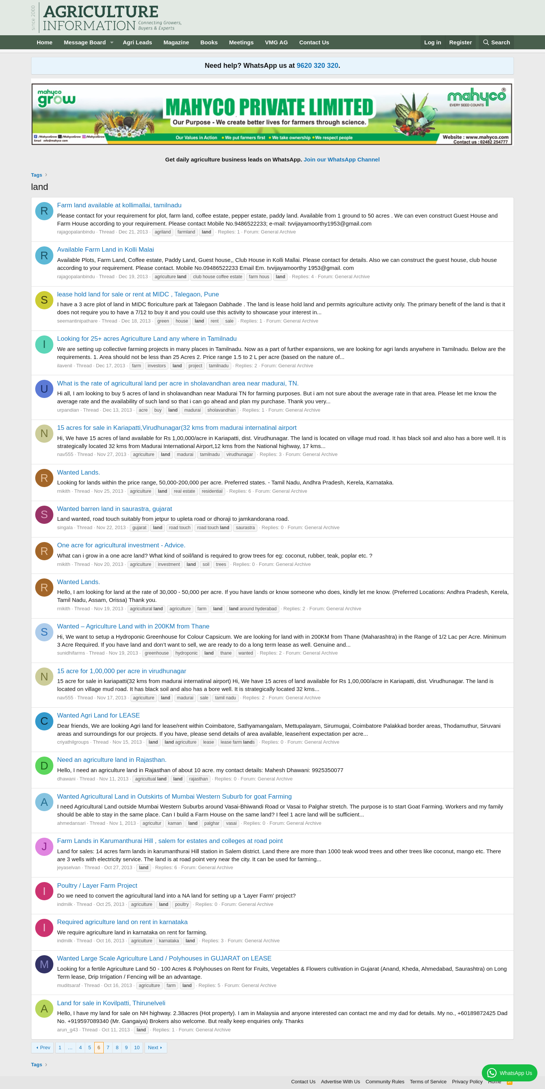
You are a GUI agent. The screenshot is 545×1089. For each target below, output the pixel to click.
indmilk (64, 904)
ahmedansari (71, 823)
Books (209, 42)
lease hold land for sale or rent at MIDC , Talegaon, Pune (138, 294)
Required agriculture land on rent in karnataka (122, 922)
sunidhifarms (71, 653)
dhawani (66, 779)
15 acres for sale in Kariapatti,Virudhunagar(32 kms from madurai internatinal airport (177, 427)
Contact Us (314, 42)
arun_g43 (67, 1030)
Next (153, 1047)
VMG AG (276, 42)
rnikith (63, 491)
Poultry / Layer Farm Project (97, 885)
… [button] (70, 1047)
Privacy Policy (467, 1081)
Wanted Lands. (78, 472)
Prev (45, 1047)
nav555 (65, 454)
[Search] (496, 42)
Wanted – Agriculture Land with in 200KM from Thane (133, 626)
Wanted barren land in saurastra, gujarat (114, 508)
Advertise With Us (340, 1081)
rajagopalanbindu (76, 232)
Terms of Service (428, 1081)
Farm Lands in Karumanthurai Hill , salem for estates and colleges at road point (170, 841)
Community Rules (385, 1081)
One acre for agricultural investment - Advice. (121, 545)
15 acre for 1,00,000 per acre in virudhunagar (121, 671)
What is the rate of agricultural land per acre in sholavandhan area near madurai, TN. (178, 383)
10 (136, 1047)
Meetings (241, 42)
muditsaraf (68, 985)
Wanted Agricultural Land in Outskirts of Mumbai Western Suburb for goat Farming (174, 796)
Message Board (85, 42)
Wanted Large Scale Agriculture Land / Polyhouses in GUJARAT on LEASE (164, 958)
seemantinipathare (77, 321)
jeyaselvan (68, 867)
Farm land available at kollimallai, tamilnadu (119, 205)
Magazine (176, 42)
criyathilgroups (73, 742)
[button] (111, 42)
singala (65, 527)
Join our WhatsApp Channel (342, 159)
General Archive (278, 232)
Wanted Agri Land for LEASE (98, 715)
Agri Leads (137, 42)
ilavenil (64, 365)
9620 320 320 (317, 65)
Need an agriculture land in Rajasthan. (112, 759)
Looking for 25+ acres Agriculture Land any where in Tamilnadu (147, 338)
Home (45, 42)
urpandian (68, 410)
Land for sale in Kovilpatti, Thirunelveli (111, 1003)
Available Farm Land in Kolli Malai (105, 249)
